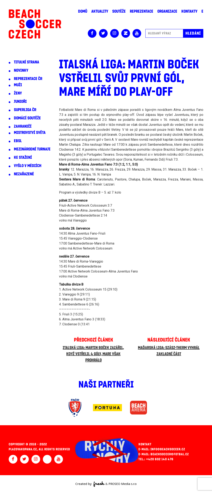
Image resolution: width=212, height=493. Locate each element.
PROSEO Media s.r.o (122, 484)
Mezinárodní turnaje (32, 149)
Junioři (20, 101)
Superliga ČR (25, 110)
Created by (90, 484)
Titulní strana (26, 62)
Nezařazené (24, 174)
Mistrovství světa (30, 133)
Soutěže (119, 11)
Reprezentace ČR (28, 79)
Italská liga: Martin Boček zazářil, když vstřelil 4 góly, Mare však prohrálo (93, 354)
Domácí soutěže (27, 118)
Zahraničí (22, 126)
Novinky (21, 70)
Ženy (18, 93)
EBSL (18, 141)
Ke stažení (23, 157)
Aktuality (99, 11)
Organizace (167, 11)
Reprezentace (141, 11)
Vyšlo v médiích (27, 166)
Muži (18, 85)
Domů (82, 11)
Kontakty (189, 11)
